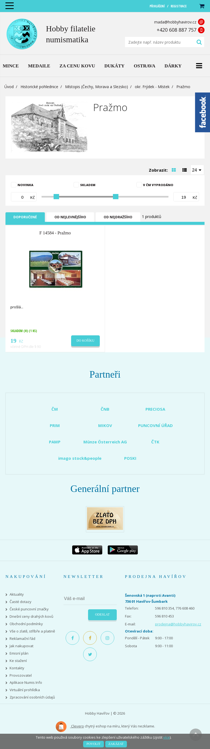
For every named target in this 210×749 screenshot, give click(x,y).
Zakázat (116, 744)
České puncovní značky (29, 609)
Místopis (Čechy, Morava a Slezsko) (96, 86)
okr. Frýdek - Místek (152, 86)
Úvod (9, 86)
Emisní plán (19, 653)
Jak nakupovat (21, 646)
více (166, 737)
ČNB (105, 409)
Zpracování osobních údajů (32, 697)
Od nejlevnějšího (70, 217)
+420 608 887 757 (176, 29)
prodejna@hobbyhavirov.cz (178, 624)
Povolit (93, 744)
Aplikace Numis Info (26, 683)
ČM (54, 409)
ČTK (155, 441)
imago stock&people (79, 458)
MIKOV (105, 425)
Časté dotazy (20, 602)
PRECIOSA (155, 409)
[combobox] (197, 170)
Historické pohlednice (39, 86)
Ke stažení (18, 661)
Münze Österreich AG (105, 441)
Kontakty (17, 668)
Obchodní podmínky (26, 624)
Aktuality (17, 594)
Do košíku (86, 340)
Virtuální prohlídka (25, 690)
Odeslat (102, 614)
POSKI (130, 458)
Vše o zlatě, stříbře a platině (32, 631)
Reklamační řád (22, 639)
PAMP (54, 441)
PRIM (55, 425)
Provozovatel (21, 675)
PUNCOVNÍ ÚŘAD (155, 425)
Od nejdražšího (118, 217)
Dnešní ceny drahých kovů (31, 616)
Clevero (69, 727)
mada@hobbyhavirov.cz (175, 22)
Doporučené (25, 217)
